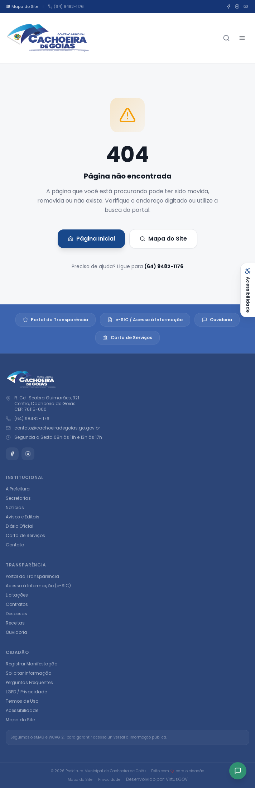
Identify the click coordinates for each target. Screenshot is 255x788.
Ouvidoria (217, 320)
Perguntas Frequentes (29, 682)
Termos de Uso (22, 701)
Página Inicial (91, 238)
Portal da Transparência (55, 320)
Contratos (17, 604)
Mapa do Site (163, 238)
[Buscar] (226, 38)
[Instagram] (237, 6)
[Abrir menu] (242, 38)
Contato (15, 545)
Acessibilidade (22, 710)
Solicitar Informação (28, 673)
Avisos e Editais (22, 517)
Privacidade (109, 779)
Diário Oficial (19, 526)
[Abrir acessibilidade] (247, 290)
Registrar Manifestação (31, 664)
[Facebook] (228, 6)
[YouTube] (245, 6)
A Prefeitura (18, 489)
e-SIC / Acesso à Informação (145, 320)
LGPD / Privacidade (26, 692)
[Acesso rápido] (237, 770)
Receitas (15, 623)
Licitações (17, 595)
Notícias (15, 507)
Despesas (16, 614)
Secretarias (18, 498)
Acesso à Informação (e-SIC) (38, 586)
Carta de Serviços (127, 337)
